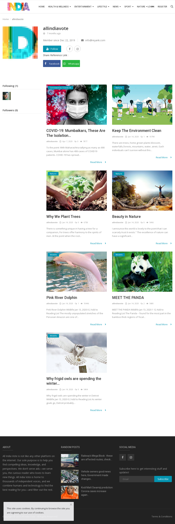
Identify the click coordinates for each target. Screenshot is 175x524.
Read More (98, 162)
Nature (142, 6)
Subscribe (163, 479)
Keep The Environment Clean (137, 130)
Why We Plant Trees (63, 216)
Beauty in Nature (126, 216)
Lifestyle (103, 6)
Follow (52, 49)
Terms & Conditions (162, 516)
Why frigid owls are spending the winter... (74, 381)
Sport (129, 6)
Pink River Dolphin (61, 297)
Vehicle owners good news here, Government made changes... (96, 475)
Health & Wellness (59, 6)
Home (42, 6)
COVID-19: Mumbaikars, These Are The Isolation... (76, 133)
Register (162, 6)
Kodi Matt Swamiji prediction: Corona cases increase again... (97, 491)
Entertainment (84, 6)
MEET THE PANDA (128, 297)
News (117, 6)
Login (151, 6)
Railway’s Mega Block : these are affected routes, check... (97, 457)
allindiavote (52, 141)
